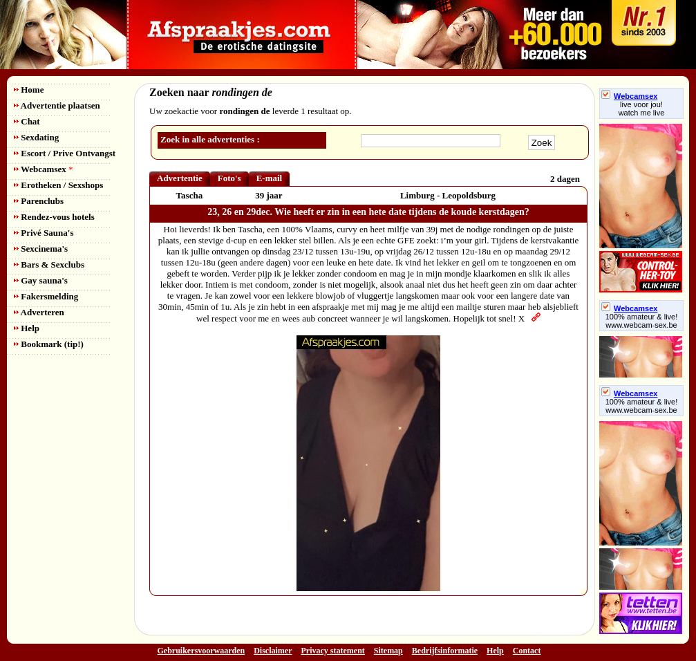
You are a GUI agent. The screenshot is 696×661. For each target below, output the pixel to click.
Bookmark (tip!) (49, 344)
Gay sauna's (41, 280)
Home (29, 89)
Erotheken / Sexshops (58, 185)
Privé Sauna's (43, 232)
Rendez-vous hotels (54, 217)
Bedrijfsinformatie (445, 650)
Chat (27, 121)
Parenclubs (39, 201)
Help (26, 328)
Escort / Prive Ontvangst (64, 153)
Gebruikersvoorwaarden (201, 650)
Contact (527, 650)
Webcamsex (43, 169)
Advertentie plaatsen (57, 105)
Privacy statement (333, 650)
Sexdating (36, 137)
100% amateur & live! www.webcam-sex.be (641, 321)
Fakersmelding (46, 296)
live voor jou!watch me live (642, 108)
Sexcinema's (41, 248)
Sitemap (388, 650)
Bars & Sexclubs (49, 264)
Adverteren (39, 312)
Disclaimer (273, 650)
